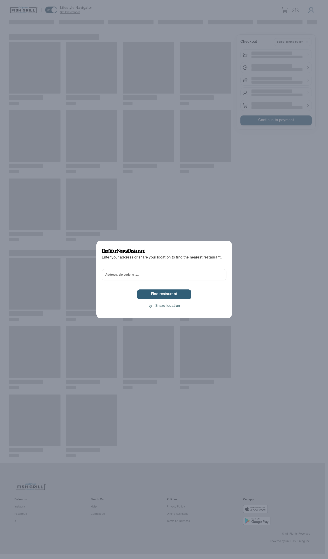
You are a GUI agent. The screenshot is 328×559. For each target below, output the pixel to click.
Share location (164, 306)
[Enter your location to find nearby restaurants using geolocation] (164, 274)
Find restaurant (164, 294)
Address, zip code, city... (122, 274)
